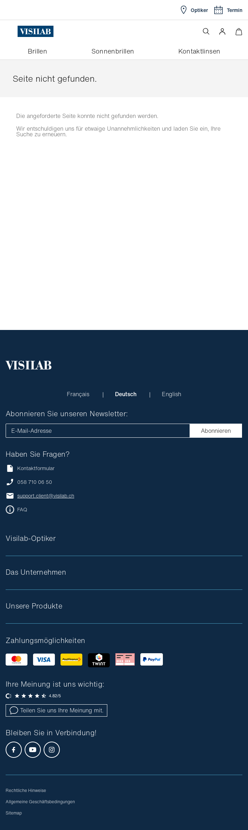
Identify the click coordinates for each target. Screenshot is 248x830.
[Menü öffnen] (12, 31)
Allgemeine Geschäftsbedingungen (40, 802)
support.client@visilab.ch (45, 496)
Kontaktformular (30, 468)
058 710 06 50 (34, 482)
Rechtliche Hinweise (26, 790)
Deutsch (126, 394)
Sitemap (14, 813)
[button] (222, 31)
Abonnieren (216, 430)
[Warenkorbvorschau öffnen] (238, 31)
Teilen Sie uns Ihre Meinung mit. (56, 710)
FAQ (22, 509)
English (171, 394)
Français (79, 394)
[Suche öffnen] (206, 31)
